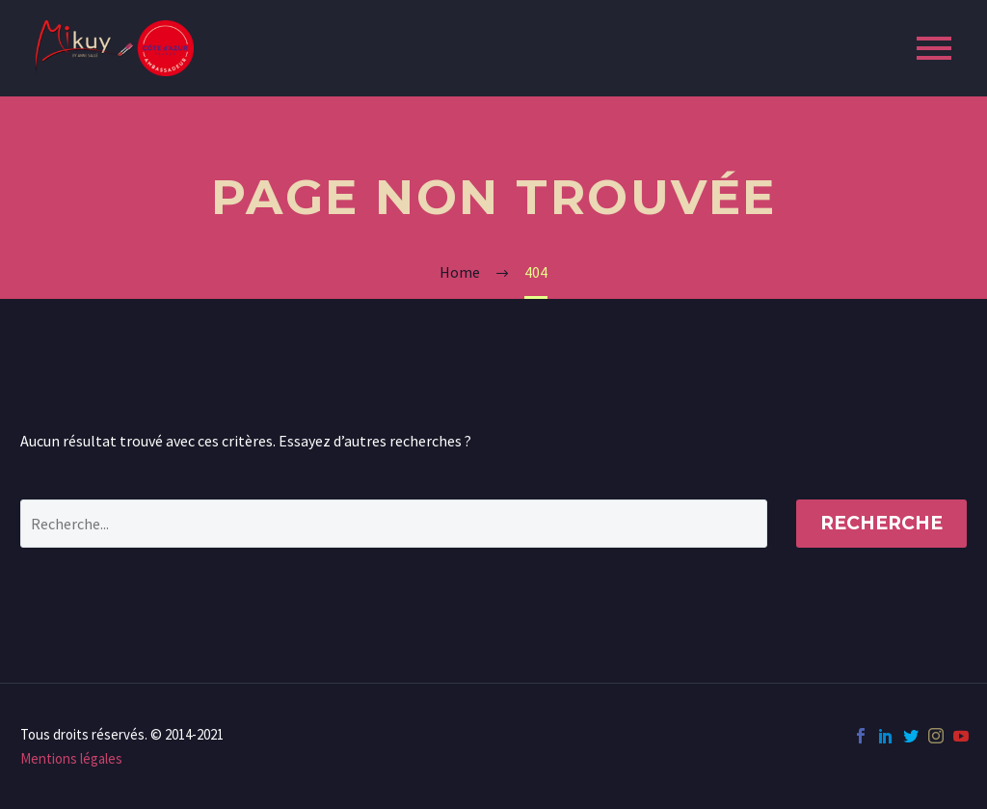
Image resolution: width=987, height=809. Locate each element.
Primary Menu (934, 48)
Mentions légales (71, 758)
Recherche (881, 523)
